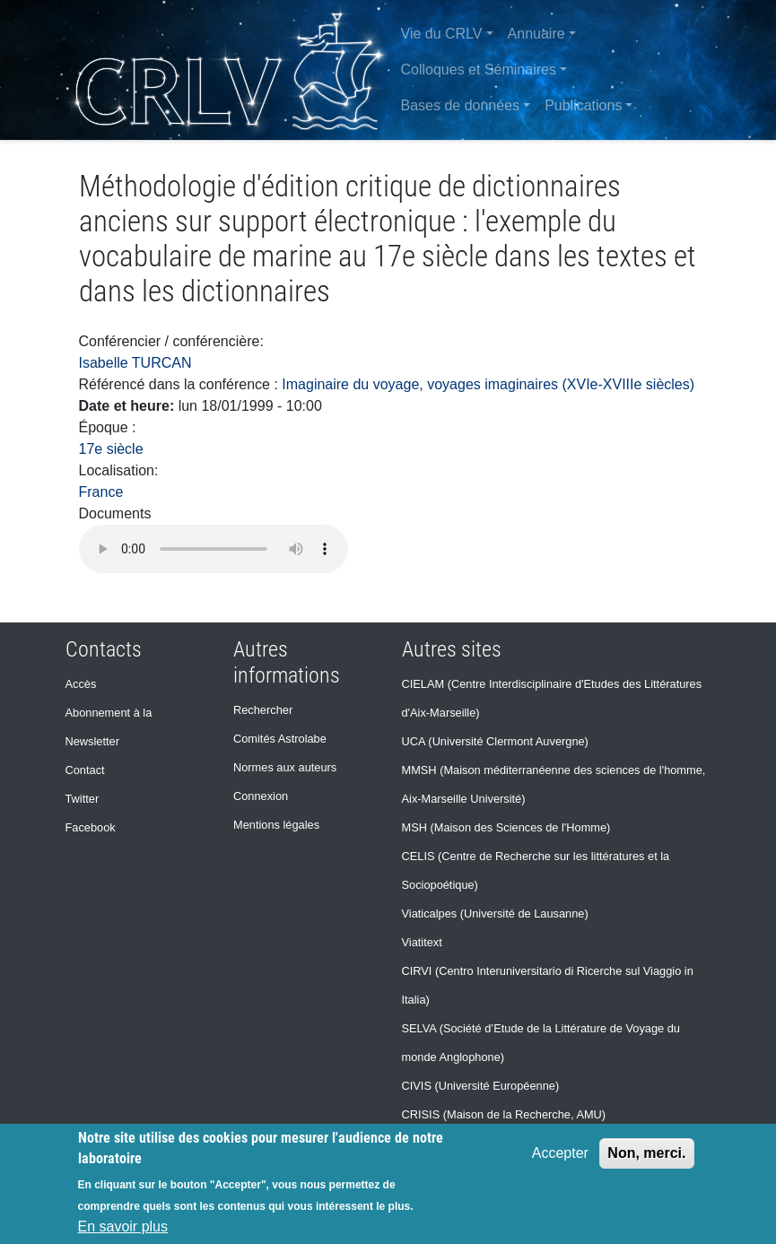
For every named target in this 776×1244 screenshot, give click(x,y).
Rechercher (262, 710)
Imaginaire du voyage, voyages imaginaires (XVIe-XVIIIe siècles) (488, 384)
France (101, 492)
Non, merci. (646, 1153)
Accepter (560, 1153)
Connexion (260, 796)
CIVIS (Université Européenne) (481, 1085)
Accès (81, 684)
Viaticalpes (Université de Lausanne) (495, 913)
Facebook (90, 827)
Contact (85, 770)
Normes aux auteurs (284, 767)
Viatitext (422, 942)
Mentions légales (276, 824)
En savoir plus (123, 1226)
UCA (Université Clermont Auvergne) (495, 741)
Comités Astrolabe (280, 738)
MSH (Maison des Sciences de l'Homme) (506, 827)
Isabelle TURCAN (135, 362)
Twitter (82, 798)
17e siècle (111, 449)
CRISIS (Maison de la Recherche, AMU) (504, 1114)
